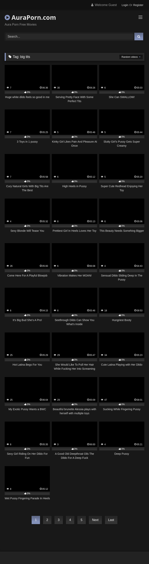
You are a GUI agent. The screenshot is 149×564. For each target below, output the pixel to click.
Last (111, 520)
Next (95, 520)
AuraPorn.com (30, 17)
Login (125, 5)
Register (138, 5)
